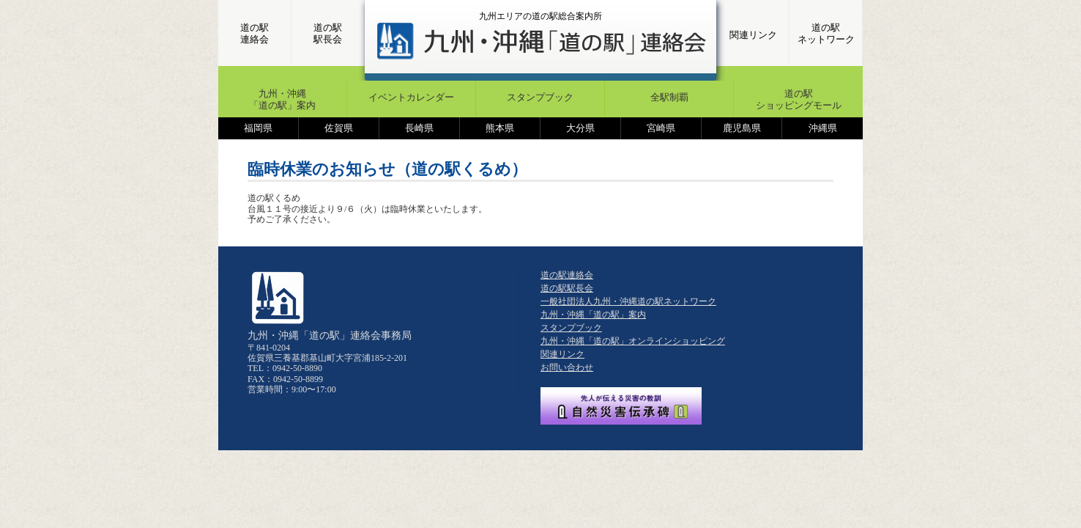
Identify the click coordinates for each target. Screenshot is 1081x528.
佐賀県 (338, 127)
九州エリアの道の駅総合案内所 (540, 16)
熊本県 (500, 127)
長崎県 (419, 127)
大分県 (580, 127)
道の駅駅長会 (327, 33)
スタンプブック (540, 97)
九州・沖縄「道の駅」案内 (282, 99)
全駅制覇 (669, 97)
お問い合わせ (566, 367)
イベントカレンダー (411, 97)
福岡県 (258, 127)
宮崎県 (661, 127)
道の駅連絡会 (254, 33)
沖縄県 (823, 127)
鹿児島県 (742, 127)
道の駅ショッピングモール (799, 99)
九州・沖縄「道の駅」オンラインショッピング (632, 341)
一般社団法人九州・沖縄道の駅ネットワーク (628, 301)
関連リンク (753, 34)
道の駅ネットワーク (826, 33)
